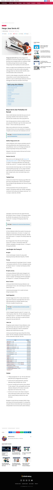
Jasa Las (9, 103)
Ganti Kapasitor (11, 101)
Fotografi (28, 3)
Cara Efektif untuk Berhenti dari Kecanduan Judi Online (45, 57)
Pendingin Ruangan (11, 428)
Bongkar (9, 95)
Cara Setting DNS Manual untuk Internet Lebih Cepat (45, 51)
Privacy (36, 483)
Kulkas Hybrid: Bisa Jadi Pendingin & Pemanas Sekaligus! (26, 464)
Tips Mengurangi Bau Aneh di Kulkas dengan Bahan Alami (16, 464)
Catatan (9, 104)
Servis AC (17, 428)
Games (24, 3)
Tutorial (38, 3)
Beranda (3, 22)
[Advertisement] (26, 13)
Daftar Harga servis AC (12, 87)
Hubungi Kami (8, 0)
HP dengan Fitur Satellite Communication (5, 454)
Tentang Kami (3, 0)
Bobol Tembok (11, 100)
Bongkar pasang (11, 98)
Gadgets (20, 3)
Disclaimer (12, 0)
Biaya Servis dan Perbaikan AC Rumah (15, 86)
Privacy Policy (17, 0)
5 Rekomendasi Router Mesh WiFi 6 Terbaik (45, 67)
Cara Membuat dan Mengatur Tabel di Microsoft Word (45, 62)
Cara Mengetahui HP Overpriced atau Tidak (16, 453)
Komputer (33, 3)
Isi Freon (10, 92)
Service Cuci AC (11, 89)
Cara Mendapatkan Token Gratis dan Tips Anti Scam (6, 464)
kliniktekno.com (25, 486)
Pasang (9, 97)
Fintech (15, 3)
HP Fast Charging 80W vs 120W (26, 453)
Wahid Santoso (5, 31)
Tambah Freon (11, 90)
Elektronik (11, 3)
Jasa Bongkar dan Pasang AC (13, 93)
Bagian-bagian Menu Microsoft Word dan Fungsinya (44, 46)
